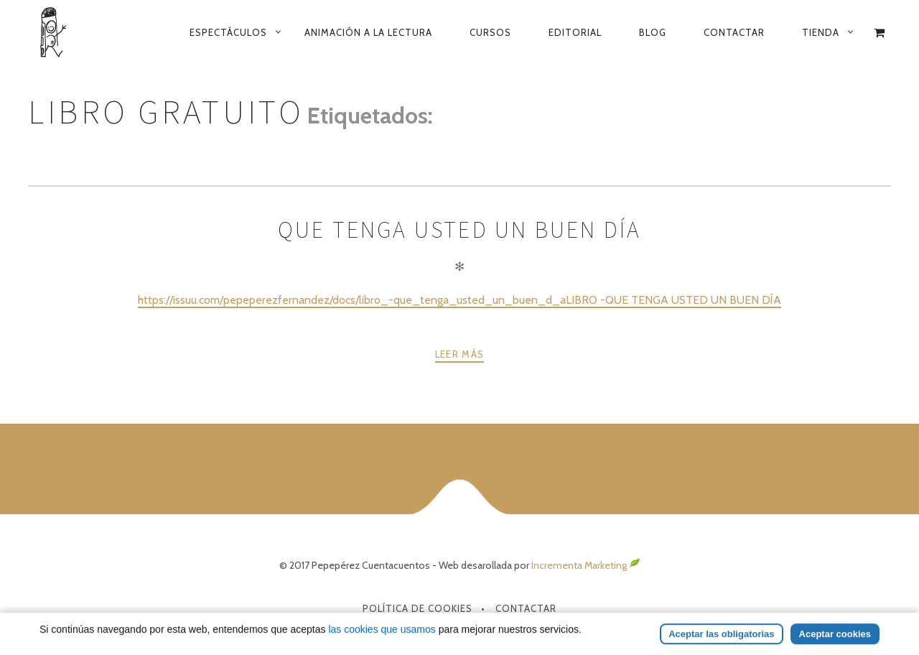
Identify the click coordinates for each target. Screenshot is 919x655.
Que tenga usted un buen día (459, 229)
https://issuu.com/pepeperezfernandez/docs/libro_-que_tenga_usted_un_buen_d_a (352, 300)
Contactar (734, 32)
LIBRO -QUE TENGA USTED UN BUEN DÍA (673, 300)
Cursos (490, 32)
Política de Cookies (417, 608)
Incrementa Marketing (585, 565)
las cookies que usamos (381, 646)
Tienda (820, 32)
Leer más (459, 354)
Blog (652, 32)
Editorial (575, 32)
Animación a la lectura (368, 32)
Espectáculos (228, 32)
